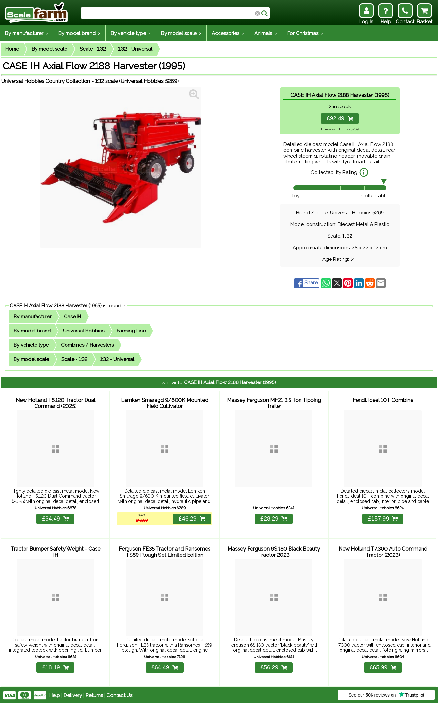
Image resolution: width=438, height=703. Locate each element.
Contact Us (119, 694)
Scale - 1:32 (93, 49)
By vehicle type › (130, 33)
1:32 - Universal (135, 49)
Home (12, 49)
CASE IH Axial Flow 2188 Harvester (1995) (56, 306)
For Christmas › (305, 33)
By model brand (32, 331)
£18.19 (55, 666)
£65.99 (383, 666)
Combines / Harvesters (87, 345)
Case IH (72, 317)
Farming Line (131, 331)
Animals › (265, 33)
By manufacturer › (26, 33)
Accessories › (228, 33)
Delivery (73, 694)
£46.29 (191, 518)
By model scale (49, 49)
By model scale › (181, 33)
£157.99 (383, 518)
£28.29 (273, 518)
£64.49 (55, 518)
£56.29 (273, 666)
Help (54, 694)
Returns (94, 694)
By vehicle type (31, 345)
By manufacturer (33, 317)
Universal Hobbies (83, 331)
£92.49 (340, 118)
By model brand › (79, 33)
